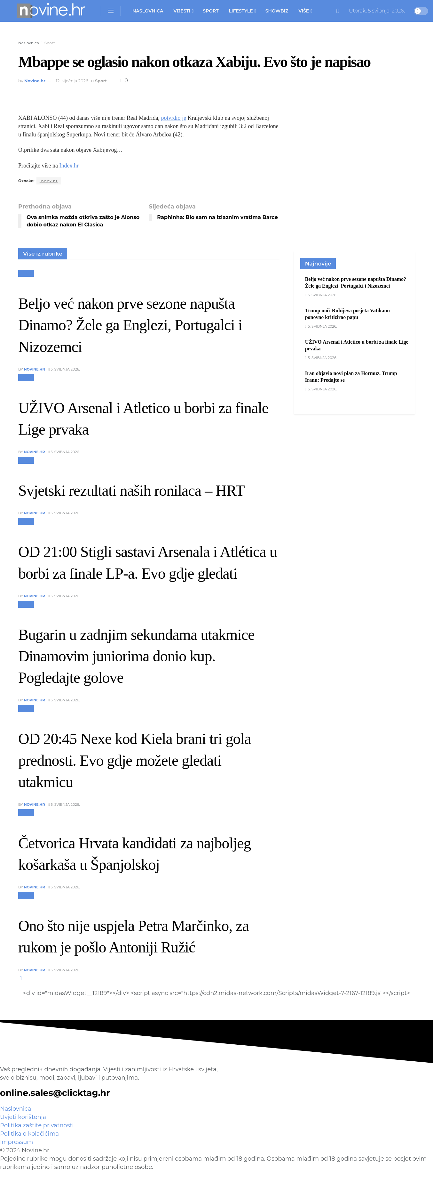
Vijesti (181, 11)
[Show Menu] (111, 11)
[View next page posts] (21, 978)
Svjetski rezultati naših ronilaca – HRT (131, 490)
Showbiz (276, 11)
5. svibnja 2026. (64, 369)
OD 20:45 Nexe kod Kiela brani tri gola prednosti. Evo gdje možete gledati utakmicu (134, 760)
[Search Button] (337, 11)
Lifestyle (241, 11)
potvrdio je (173, 118)
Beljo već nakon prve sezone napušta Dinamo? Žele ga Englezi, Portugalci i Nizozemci (130, 325)
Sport (210, 11)
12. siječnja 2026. (72, 80)
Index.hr (68, 165)
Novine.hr (34, 80)
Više (304, 11)
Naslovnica (147, 11)
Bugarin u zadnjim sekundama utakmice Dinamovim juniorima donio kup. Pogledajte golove (136, 656)
